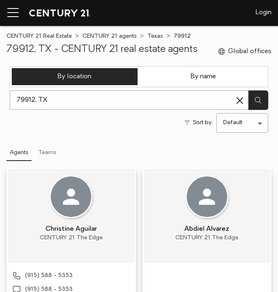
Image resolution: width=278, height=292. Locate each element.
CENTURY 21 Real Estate (39, 36)
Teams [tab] (47, 153)
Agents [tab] (19, 153)
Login (264, 12)
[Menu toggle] (12, 12)
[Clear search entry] (240, 100)
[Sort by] (242, 123)
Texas (155, 36)
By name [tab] (203, 76)
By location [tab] (74, 76)
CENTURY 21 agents (109, 36)
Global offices (245, 51)
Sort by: (203, 123)
